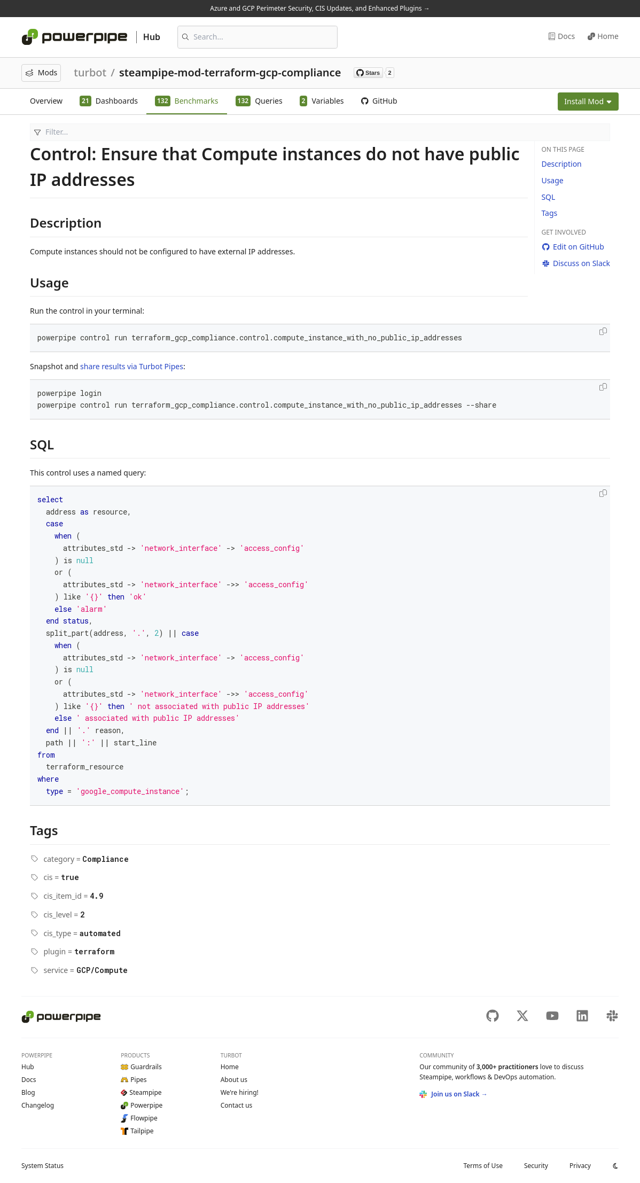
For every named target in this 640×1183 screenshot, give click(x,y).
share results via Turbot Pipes (131, 366)
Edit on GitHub (572, 247)
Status (42, 1165)
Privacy (580, 1165)
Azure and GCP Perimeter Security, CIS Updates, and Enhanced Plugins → (320, 8)
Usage (552, 180)
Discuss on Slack (575, 263)
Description (561, 164)
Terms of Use (482, 1165)
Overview (46, 101)
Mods (41, 72)
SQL (548, 197)
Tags (549, 213)
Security (536, 1165)
